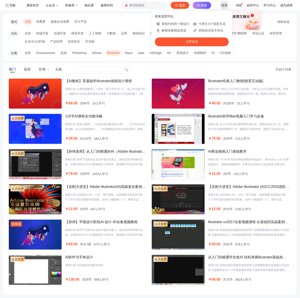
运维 (124, 33)
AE (169, 53)
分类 (14, 53)
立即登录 (192, 41)
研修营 (69, 5)
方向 (14, 33)
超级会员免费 (60, 21)
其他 (63, 53)
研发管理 (276, 33)
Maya (128, 53)
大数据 (111, 33)
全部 (28, 21)
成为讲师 (286, 5)
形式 (14, 22)
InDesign (156, 53)
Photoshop (79, 53)
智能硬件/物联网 (235, 33)
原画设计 (182, 53)
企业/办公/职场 (35, 41)
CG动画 (225, 53)
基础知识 (138, 33)
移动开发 (77, 33)
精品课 (89, 5)
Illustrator (113, 53)
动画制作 (200, 53)
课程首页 (32, 5)
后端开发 (60, 33)
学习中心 (269, 5)
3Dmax (97, 53)
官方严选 (80, 21)
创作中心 (253, 5)
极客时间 (107, 5)
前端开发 (42, 33)
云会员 (50, 5)
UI (213, 53)
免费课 (40, 21)
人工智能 (95, 33)
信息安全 (74, 41)
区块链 (90, 41)
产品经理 (56, 41)
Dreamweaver (45, 53)
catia (141, 53)
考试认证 (258, 33)
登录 (224, 5)
